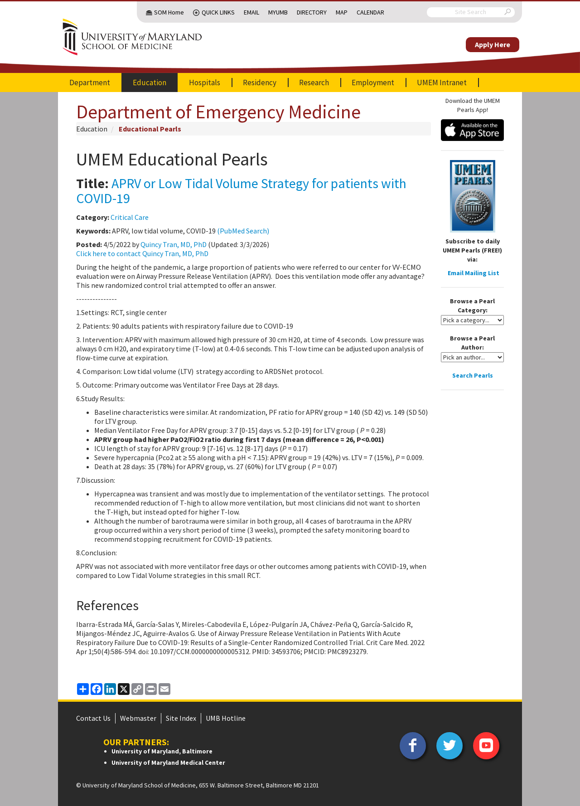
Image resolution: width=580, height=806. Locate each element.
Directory (312, 12)
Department (89, 82)
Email (251, 12)
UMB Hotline (226, 718)
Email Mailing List (473, 273)
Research (314, 82)
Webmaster (138, 718)
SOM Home (169, 12)
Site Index (181, 718)
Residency (259, 82)
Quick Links (218, 12)
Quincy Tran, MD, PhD (173, 244)
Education (149, 82)
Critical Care (130, 217)
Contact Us (93, 718)
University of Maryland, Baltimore (162, 751)
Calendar (370, 12)
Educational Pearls (150, 128)
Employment (373, 82)
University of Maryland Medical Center (168, 762)
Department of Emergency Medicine (218, 111)
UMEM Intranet (442, 82)
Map (342, 12)
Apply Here (492, 44)
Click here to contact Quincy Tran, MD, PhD (142, 253)
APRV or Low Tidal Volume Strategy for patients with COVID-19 (241, 191)
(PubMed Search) (243, 230)
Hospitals (204, 82)
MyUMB (278, 12)
